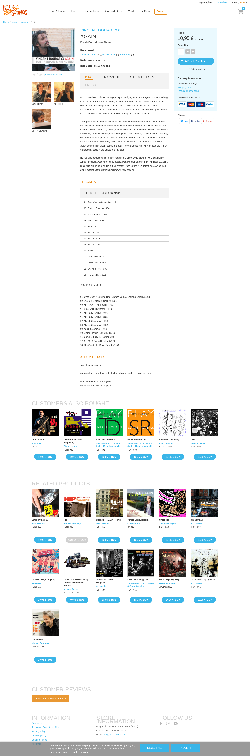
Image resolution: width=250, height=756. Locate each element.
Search (166, 11)
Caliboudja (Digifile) (169, 580)
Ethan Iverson (70, 446)
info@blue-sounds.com (114, 734)
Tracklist (111, 77)
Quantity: (183, 45)
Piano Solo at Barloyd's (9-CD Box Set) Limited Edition (77, 583)
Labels (80, 11)
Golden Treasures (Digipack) (104, 581)
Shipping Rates (39, 739)
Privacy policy (38, 731)
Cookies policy (39, 735)
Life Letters (37, 639)
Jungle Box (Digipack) (138, 520)
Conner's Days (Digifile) (43, 580)
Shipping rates (185, 87)
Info (89, 77)
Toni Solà (36, 443)
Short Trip (164, 520)
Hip (65, 520)
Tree (193, 440)
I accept (185, 748)
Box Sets (149, 11)
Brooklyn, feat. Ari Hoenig (108, 520)
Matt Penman (108, 54)
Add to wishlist (198, 69)
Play (86, 193)
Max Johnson (166, 443)
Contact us (37, 723)
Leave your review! (54, 74)
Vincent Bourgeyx (20, 22)
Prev (91, 193)
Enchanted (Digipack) (138, 580)
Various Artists (71, 589)
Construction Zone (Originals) (73, 441)
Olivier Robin (133, 523)
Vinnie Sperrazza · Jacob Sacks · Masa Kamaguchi (108, 444)
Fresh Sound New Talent (96, 42)
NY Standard (197, 520)
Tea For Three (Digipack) (203, 580)
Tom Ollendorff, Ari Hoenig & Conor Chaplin (140, 584)
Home (6, 22)
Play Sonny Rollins (136, 440)
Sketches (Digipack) (169, 440)
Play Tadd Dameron (105, 440)
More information (58, 752)
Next (96, 193)
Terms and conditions (188, 91)
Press (90, 85)
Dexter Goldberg (167, 583)
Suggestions (96, 11)
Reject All (154, 748)
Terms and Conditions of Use (46, 727)
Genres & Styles (118, 11)
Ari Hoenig (125, 54)
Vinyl (136, 11)
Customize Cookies (78, 752)
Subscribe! (221, 2)
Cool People (38, 440)
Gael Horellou (102, 523)
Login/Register (205, 2)
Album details (141, 77)
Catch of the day (40, 520)
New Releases (63, 11)
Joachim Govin (198, 443)
